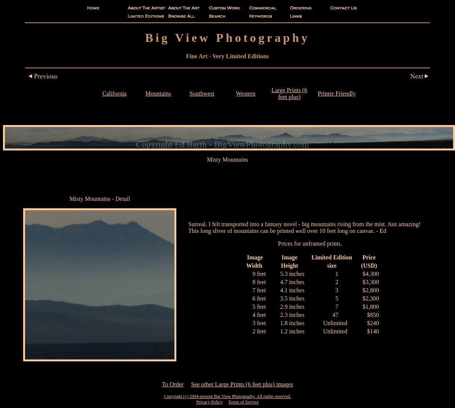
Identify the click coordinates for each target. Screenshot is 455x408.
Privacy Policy (209, 402)
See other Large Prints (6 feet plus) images (242, 384)
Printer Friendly (337, 93)
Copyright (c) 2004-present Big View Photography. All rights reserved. (227, 396)
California (114, 93)
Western (245, 93)
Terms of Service (243, 402)
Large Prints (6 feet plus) (289, 93)
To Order (173, 384)
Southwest (201, 93)
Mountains (158, 93)
